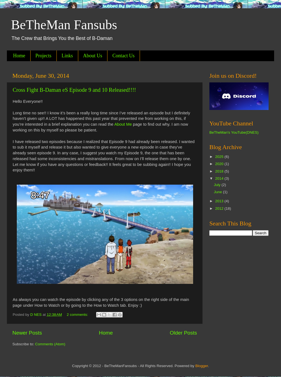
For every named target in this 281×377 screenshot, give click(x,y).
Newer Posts (27, 333)
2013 (220, 201)
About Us (92, 55)
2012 (220, 208)
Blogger (201, 366)
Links (67, 55)
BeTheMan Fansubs (64, 24)
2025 (220, 157)
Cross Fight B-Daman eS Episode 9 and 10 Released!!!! (74, 90)
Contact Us (123, 55)
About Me (123, 124)
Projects (44, 55)
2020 (220, 164)
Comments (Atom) (50, 344)
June (218, 192)
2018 (220, 171)
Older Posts (183, 333)
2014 (220, 178)
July (217, 185)
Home (19, 55)
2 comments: (78, 315)
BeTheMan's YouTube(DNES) (233, 132)
